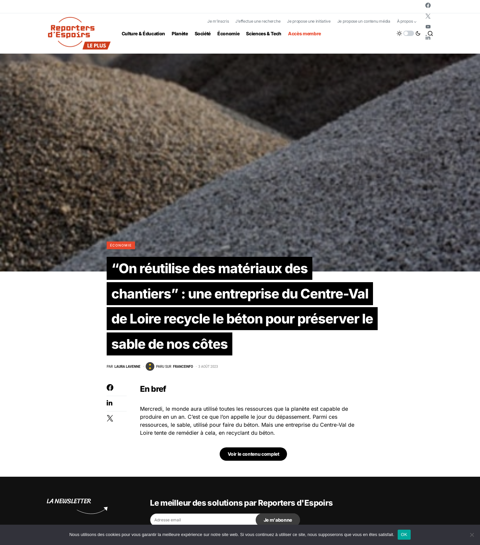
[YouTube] (428, 26)
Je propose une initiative (309, 21)
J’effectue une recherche (257, 21)
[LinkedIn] (428, 37)
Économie (121, 245)
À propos (405, 21)
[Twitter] (428, 16)
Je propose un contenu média (363, 21)
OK (404, 534)
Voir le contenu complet (253, 454)
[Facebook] (428, 5)
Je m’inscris (218, 21)
